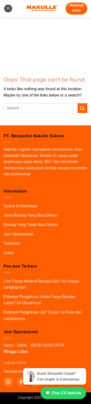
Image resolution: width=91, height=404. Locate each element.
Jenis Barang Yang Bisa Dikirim (31, 215)
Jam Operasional (18, 234)
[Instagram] (8, 382)
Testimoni (12, 243)
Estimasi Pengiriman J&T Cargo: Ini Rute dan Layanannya (43, 315)
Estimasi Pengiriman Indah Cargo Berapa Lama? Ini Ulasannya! (39, 300)
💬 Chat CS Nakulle (63, 393)
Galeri (9, 253)
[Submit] (82, 108)
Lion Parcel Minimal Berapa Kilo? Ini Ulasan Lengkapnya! (41, 284)
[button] (8, 9)
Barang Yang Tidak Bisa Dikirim (31, 225)
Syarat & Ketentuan (20, 206)
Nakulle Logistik (17, 149)
